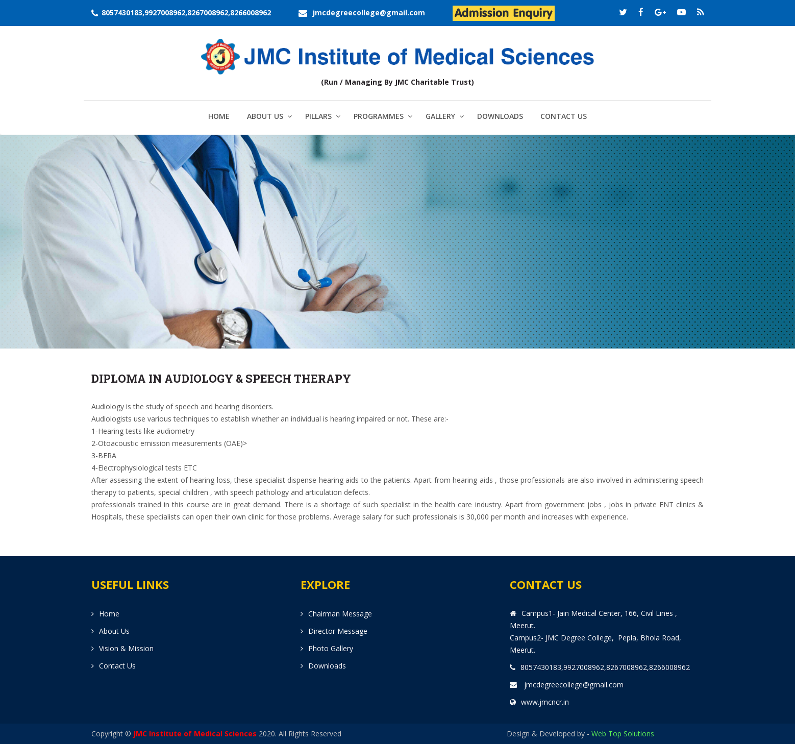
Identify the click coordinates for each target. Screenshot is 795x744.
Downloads (500, 116)
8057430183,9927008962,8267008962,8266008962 (186, 12)
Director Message (337, 631)
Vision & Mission (126, 648)
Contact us (563, 116)
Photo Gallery (330, 648)
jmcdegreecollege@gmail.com (369, 12)
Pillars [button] (318, 116)
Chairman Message (340, 613)
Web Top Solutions (622, 733)
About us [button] (265, 116)
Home (219, 116)
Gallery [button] (440, 116)
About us (114, 631)
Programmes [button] (379, 116)
